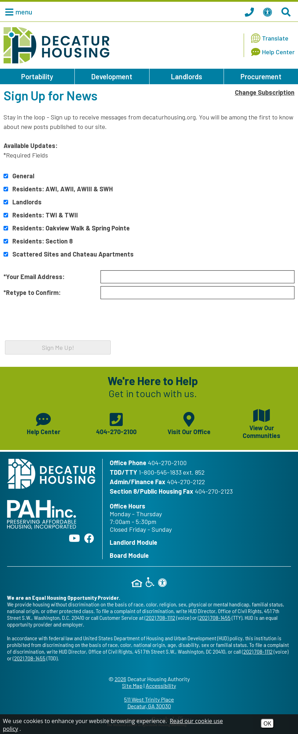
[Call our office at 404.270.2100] (250, 11)
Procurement (261, 76)
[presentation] (57, 325)
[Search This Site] (287, 11)
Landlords (186, 76)
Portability (37, 76)
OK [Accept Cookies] (267, 723)
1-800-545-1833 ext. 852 (172, 472)
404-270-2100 (167, 463)
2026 (120, 679)
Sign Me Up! (58, 347)
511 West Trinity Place (149, 702)
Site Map (132, 685)
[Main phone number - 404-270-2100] (116, 423)
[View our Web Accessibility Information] (269, 11)
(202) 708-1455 (214, 617)
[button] (17, 12)
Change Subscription (264, 92)
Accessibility (161, 685)
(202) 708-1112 (160, 617)
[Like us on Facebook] (89, 538)
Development (111, 76)
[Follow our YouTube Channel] (74, 538)
